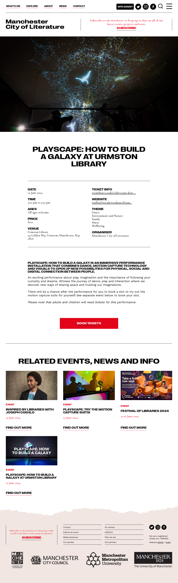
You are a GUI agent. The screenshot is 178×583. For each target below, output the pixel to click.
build (168, 542)
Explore (32, 6)
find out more (19, 427)
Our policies (68, 542)
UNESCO (109, 532)
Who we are (110, 537)
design (161, 542)
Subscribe (126, 27)
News (63, 6)
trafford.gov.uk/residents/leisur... (112, 202)
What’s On (13, 6)
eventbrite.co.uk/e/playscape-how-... (114, 193)
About (48, 6)
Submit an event (71, 532)
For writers (110, 527)
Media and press (70, 537)
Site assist (125, 6)
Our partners (110, 542)
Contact (79, 6)
